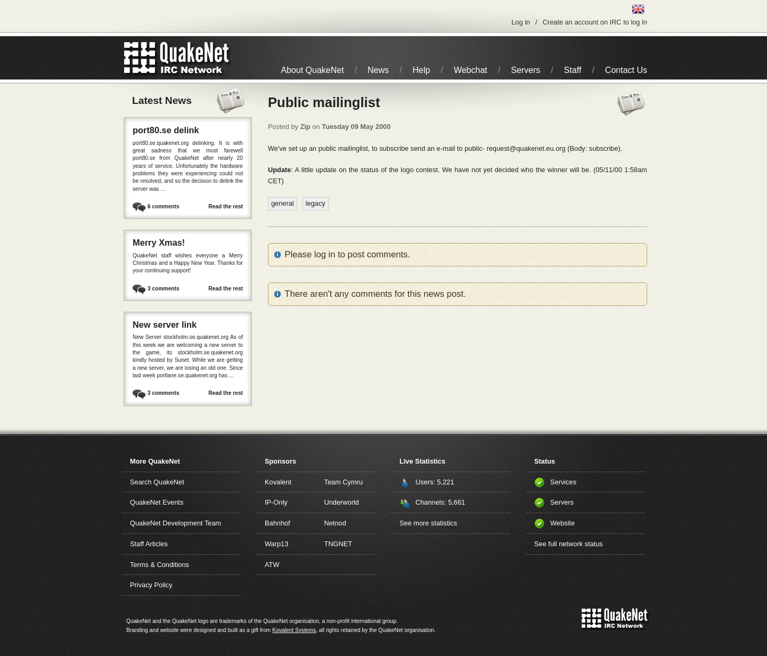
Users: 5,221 (434, 482)
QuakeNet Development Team (175, 523)
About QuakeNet (312, 70)
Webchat (470, 70)
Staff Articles (149, 544)
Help (421, 70)
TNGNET (338, 544)
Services (563, 482)
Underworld (341, 502)
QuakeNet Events (156, 502)
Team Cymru (343, 482)
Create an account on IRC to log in (595, 22)
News (378, 70)
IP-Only (276, 502)
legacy (315, 203)
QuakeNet (140, 58)
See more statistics (428, 523)
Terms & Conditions (159, 565)
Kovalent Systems (294, 630)
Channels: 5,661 (440, 502)
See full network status (568, 544)
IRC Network (196, 58)
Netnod (335, 523)
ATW (272, 565)
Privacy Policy (151, 585)
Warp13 (276, 544)
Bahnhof (277, 523)
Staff (573, 70)
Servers (525, 70)
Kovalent (278, 482)
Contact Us (626, 70)
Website (562, 523)
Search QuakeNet (157, 482)
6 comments (163, 206)
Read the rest (225, 206)
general (282, 203)
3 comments (163, 288)
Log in (520, 22)
